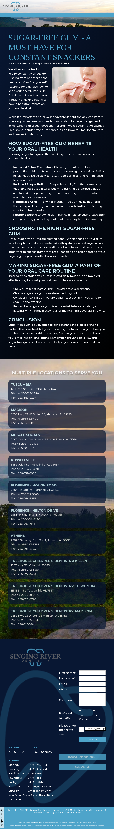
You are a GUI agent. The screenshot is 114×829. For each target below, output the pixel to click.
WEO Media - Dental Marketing (79, 810)
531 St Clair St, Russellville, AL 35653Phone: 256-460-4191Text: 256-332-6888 (35, 473)
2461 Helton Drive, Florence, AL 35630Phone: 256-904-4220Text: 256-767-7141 (36, 523)
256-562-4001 (17, 751)
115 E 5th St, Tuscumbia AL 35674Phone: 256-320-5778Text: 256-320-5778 (53, 599)
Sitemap (77, 813)
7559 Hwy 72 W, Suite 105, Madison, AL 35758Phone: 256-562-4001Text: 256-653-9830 (41, 423)
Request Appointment (82, 763)
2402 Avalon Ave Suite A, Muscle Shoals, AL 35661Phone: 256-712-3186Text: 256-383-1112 (44, 448)
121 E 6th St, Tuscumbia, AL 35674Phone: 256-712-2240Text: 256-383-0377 (33, 398)
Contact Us (82, 774)
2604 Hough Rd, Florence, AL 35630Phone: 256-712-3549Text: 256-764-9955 (35, 498)
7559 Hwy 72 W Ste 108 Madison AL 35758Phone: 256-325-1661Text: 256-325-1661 (51, 624)
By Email (97, 717)
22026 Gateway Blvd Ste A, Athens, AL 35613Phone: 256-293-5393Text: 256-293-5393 (40, 549)
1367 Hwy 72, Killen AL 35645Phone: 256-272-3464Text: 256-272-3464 (49, 574)
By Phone (83, 717)
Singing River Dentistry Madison (45, 810)
